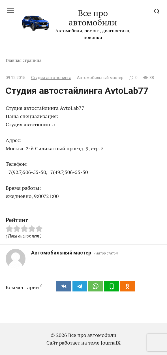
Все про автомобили (93, 17)
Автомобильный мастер (61, 253)
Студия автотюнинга (51, 77)
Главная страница (24, 60)
